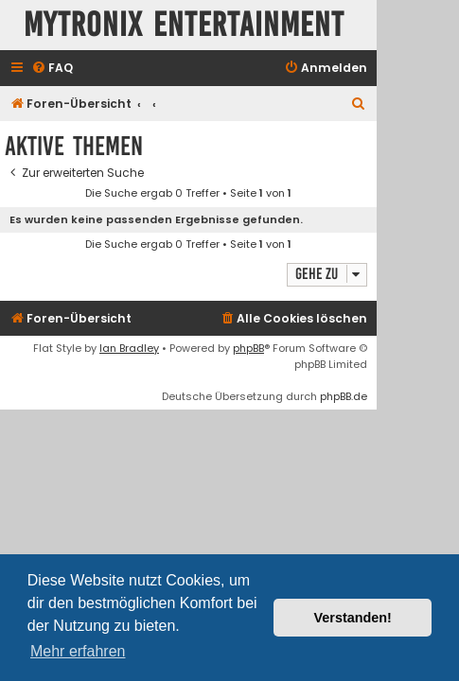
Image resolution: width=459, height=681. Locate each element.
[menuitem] (52, 68)
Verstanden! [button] (353, 617)
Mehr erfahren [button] (78, 651)
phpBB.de (343, 396)
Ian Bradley (129, 348)
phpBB (248, 348)
